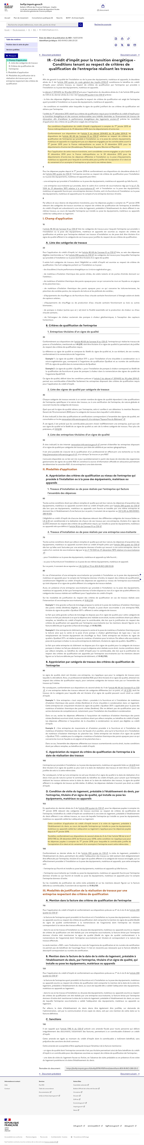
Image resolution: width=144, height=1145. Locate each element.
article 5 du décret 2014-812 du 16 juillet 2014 (103, 133)
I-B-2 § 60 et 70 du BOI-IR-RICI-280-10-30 (96, 566)
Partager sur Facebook (116, 45)
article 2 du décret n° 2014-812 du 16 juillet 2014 (115, 378)
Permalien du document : (50, 1068)
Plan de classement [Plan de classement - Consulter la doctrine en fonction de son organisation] (21, 18)
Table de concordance (46, 1089)
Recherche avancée (102, 24)
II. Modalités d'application (17, 72)
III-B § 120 (89, 600)
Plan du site (44, 1137)
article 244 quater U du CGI (90, 94)
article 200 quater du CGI (57, 174)
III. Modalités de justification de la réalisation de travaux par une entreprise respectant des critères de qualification (22, 79)
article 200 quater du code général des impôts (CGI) (82, 82)
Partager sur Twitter (122, 45)
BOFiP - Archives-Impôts (75, 18)
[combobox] (42, 25)
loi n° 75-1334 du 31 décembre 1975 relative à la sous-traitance (91, 187)
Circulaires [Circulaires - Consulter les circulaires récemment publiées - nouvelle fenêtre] (76, 1092)
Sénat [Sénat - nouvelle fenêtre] (75, 1110)
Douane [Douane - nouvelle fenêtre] (76, 1096)
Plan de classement (19, 30)
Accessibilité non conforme (13, 1137)
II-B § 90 (58, 429)
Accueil (7, 18)
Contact (7, 1089)
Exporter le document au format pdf (116, 38)
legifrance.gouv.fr (113, 1126)
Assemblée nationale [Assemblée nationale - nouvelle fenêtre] (80, 1085)
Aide (6, 1085)
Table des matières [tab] (13, 39)
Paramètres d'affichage (81, 1137)
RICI (34, 30)
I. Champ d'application (17, 60)
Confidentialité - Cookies (59, 1137)
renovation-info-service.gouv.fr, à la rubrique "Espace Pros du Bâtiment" (92, 419)
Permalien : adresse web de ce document (128, 38)
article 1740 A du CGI (71, 1028)
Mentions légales (31, 1137)
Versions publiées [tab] (12, 50)
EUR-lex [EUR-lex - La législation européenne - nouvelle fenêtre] (75, 1099)
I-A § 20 (46, 521)
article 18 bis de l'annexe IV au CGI (84, 526)
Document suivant (128, 54)
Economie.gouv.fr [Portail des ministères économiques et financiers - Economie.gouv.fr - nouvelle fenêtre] (79, 1103)
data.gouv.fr (129, 1126)
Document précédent (51, 54)
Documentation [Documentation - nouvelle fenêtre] (44, 1092)
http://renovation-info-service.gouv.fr (58, 454)
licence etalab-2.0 (50, 1142)
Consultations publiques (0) (42, 18)
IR (29, 30)
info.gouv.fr (78, 1126)
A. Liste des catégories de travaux (23, 63)
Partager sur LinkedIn (128, 45)
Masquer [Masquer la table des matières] (12, 55)
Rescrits (59, 18)
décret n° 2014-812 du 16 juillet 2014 (60, 92)
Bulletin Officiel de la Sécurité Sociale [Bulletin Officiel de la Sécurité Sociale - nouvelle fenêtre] (85, 1089)
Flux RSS (41, 1085)
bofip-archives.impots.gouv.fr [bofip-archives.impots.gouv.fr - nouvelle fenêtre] (48, 1096)
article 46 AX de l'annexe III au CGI (79, 136)
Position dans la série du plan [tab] (17, 44)
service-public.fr (94, 1126)
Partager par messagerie (135, 45)
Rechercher (80, 25)
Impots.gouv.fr (78, 1107)
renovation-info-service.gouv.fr (84, 444)
